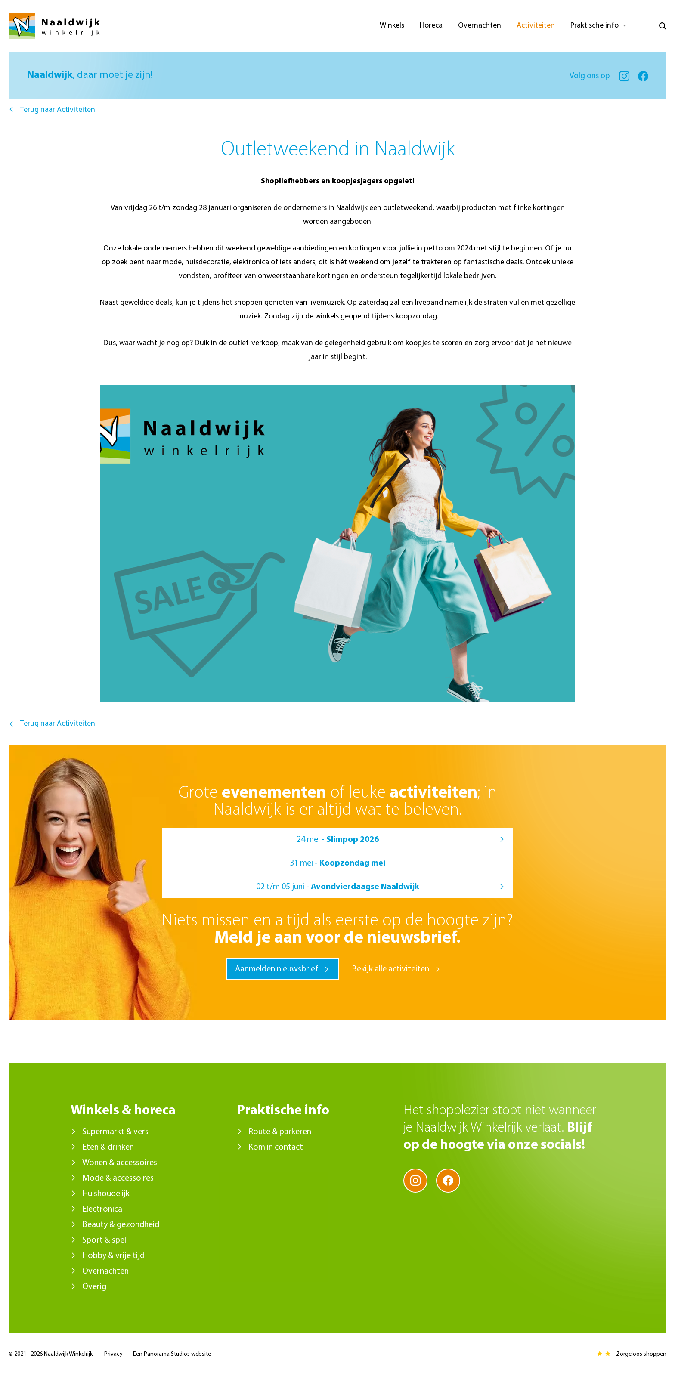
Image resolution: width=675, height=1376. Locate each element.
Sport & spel (104, 1240)
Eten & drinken (108, 1147)
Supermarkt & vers (115, 1132)
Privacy (113, 1354)
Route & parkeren (279, 1132)
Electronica (102, 1209)
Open (655, 26)
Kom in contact (275, 1147)
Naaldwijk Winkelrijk (54, 26)
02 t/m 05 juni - (337, 887)
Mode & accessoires (118, 1178)
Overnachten (105, 1271)
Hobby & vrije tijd (113, 1256)
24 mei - (338, 839)
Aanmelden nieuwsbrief (276, 969)
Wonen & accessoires (119, 1163)
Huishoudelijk (106, 1194)
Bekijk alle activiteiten (390, 969)
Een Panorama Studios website (172, 1354)
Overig (94, 1287)
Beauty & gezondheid (120, 1225)
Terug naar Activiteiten (57, 110)
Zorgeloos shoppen (641, 1354)
